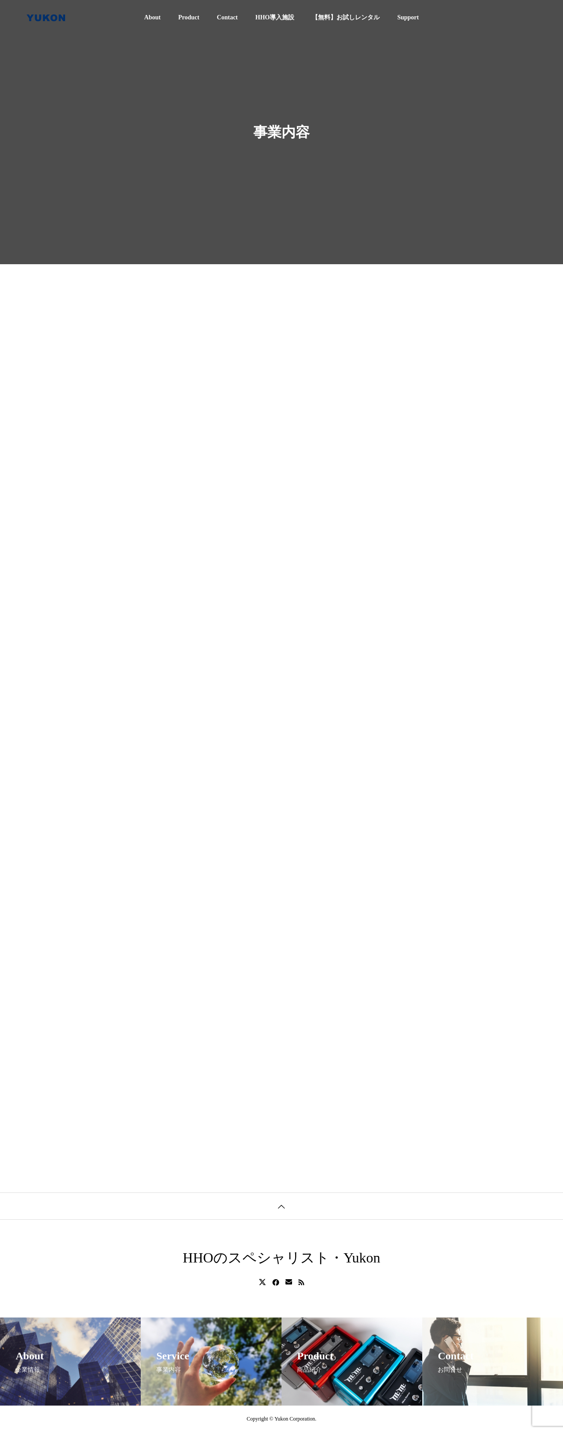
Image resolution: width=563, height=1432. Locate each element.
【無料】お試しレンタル (346, 17)
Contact (227, 17)
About (152, 17)
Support (408, 17)
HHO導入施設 (275, 17)
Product (188, 17)
